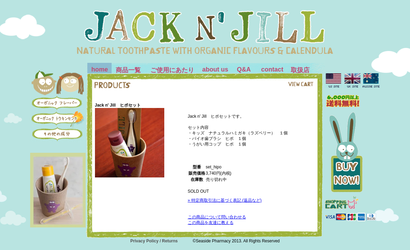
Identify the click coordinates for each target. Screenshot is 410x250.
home (99, 69)
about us (215, 69)
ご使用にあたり (172, 70)
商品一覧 (128, 70)
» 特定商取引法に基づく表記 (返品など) (225, 200)
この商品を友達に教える (211, 222)
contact (272, 69)
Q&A (244, 69)
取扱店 (300, 70)
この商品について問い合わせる (217, 217)
